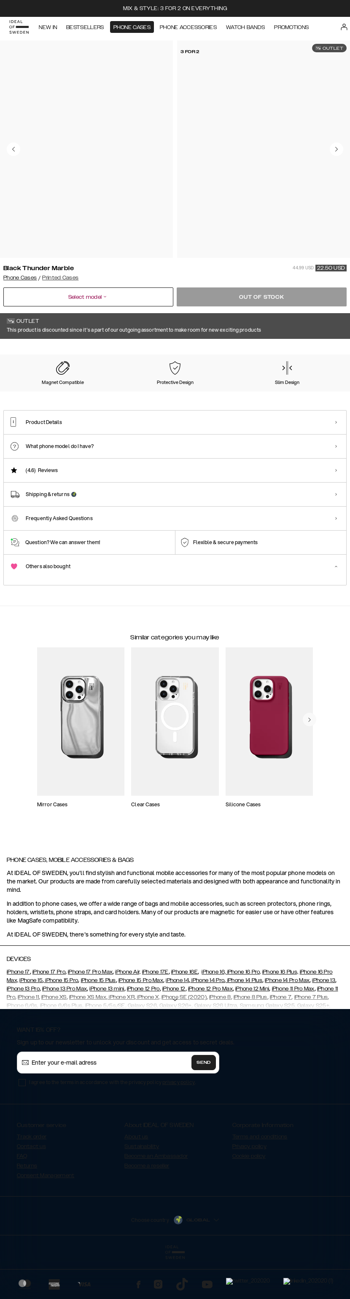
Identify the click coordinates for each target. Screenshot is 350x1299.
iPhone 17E (155, 1014)
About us (136, 1179)
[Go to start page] (20, 28)
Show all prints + (326, 351)
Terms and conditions (260, 1179)
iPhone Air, (127, 1014)
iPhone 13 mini (106, 1031)
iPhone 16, (214, 1014)
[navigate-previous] (309, 783)
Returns (27, 1208)
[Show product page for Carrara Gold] (120, 395)
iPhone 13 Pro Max (64, 1031)
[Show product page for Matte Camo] (261, 395)
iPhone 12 (174, 1031)
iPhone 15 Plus (98, 1022)
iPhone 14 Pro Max (287, 1022)
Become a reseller (146, 1208)
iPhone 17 (18, 1014)
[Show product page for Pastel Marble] (72, 395)
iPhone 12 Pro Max (210, 1031)
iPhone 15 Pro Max (140, 1022)
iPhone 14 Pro (207, 1022)
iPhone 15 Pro (61, 1022)
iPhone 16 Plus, (280, 1014)
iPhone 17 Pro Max (90, 1014)
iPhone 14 (177, 1022)
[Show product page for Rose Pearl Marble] (308, 395)
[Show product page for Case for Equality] (166, 395)
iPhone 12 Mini (252, 1031)
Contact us (31, 1189)
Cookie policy (249, 1198)
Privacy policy (249, 1189)
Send (204, 1105)
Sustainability (141, 1189)
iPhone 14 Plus (244, 1022)
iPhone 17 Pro (48, 1014)
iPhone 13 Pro (23, 1031)
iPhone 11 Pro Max (293, 1031)
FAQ (22, 1198)
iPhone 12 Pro (143, 1031)
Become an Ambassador (156, 1198)
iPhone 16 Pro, (243, 1014)
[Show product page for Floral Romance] (214, 395)
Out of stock (261, 297)
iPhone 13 (323, 1022)
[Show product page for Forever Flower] (25, 395)
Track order (31, 1179)
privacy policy (178, 1124)
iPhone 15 (31, 1022)
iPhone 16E (184, 1014)
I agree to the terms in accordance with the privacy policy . (112, 1124)
